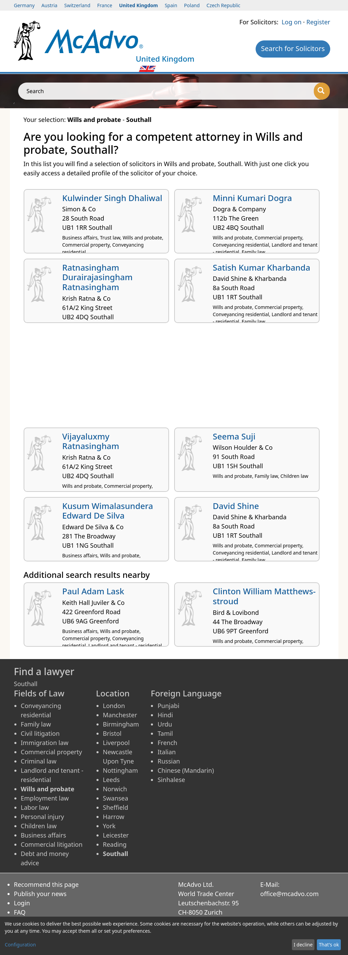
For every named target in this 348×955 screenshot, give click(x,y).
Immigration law (44, 743)
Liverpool (116, 743)
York (109, 826)
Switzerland (77, 5)
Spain (171, 5)
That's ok (329, 944)
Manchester (120, 715)
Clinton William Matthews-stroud (264, 596)
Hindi (165, 715)
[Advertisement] (174, 378)
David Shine (236, 505)
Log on (291, 22)
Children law (39, 826)
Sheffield (115, 807)
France (104, 5)
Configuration (20, 944)
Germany (24, 5)
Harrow (114, 817)
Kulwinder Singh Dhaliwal (112, 197)
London (114, 706)
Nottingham (120, 770)
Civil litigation (40, 733)
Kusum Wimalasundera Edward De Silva (107, 510)
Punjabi (168, 706)
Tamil (165, 733)
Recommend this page (46, 884)
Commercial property (51, 752)
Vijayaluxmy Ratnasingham (90, 441)
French (167, 743)
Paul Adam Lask (93, 591)
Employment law (45, 798)
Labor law (35, 807)
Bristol (112, 733)
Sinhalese (171, 780)
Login (22, 903)
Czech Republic (224, 5)
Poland (192, 5)
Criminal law (38, 761)
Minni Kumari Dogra (252, 197)
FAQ (20, 912)
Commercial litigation (52, 844)
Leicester (116, 835)
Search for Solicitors (293, 48)
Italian (166, 752)
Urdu (164, 724)
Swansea (115, 798)
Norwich (115, 789)
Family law (36, 724)
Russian (168, 761)
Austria (49, 5)
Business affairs (43, 835)
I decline (303, 944)
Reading (115, 844)
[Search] (322, 91)
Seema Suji (234, 436)
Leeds (111, 780)
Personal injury (42, 817)
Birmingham (121, 724)
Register (318, 22)
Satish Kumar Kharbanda (261, 267)
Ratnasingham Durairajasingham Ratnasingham (97, 277)
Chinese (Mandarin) (185, 770)
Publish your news (40, 894)
